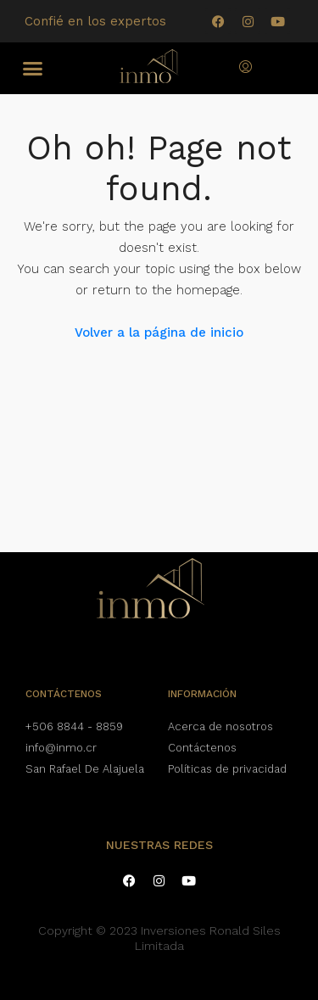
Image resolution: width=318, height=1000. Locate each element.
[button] (33, 69)
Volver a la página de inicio (159, 332)
